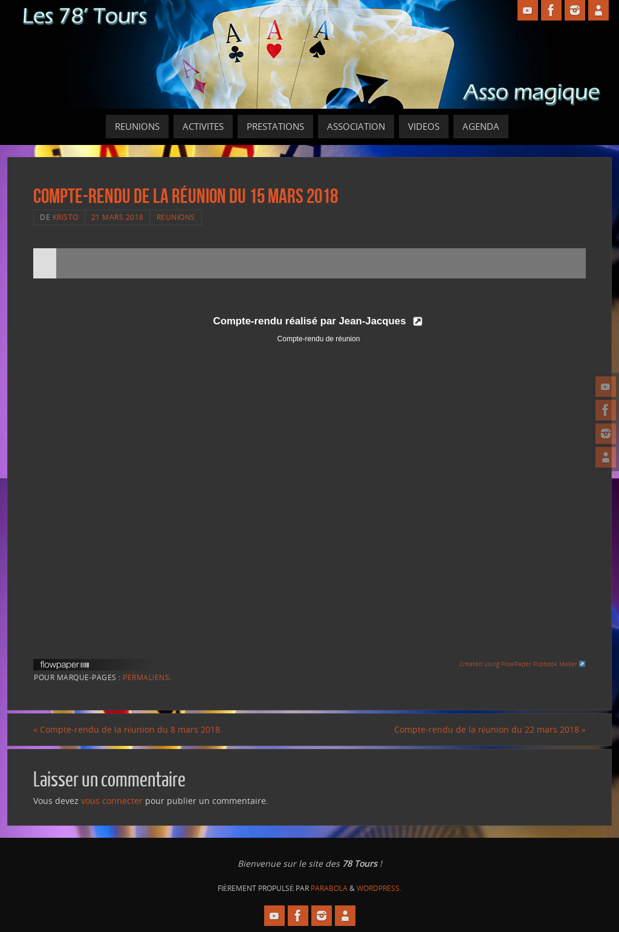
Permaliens (146, 677)
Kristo (66, 217)
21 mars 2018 (117, 217)
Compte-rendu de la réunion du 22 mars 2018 (490, 729)
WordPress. (379, 888)
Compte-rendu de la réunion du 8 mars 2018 (126, 729)
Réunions (176, 217)
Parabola (329, 888)
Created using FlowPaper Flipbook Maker (522, 664)
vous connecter (112, 800)
